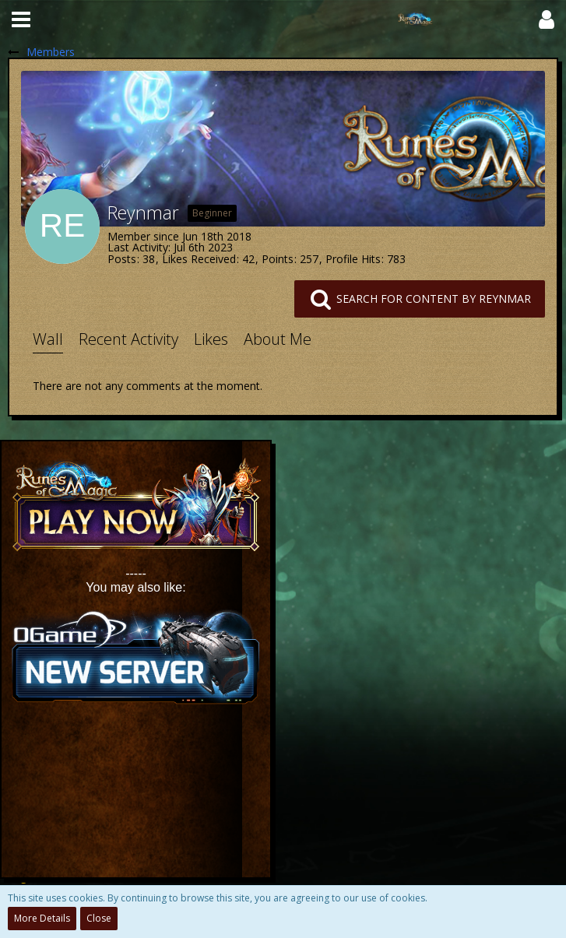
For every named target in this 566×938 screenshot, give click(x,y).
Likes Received (199, 258)
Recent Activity (128, 339)
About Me (277, 339)
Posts (121, 258)
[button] (21, 19)
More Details (42, 918)
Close (98, 918)
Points (278, 258)
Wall (48, 339)
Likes (211, 339)
